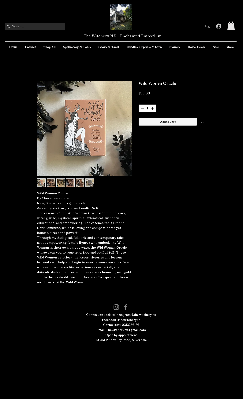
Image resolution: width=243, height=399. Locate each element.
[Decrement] (141, 108)
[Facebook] (125, 307)
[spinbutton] (147, 108)
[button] (231, 25)
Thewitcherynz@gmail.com (126, 330)
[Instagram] (116, 307)
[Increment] (152, 108)
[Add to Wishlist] (202, 122)
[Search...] (34, 26)
